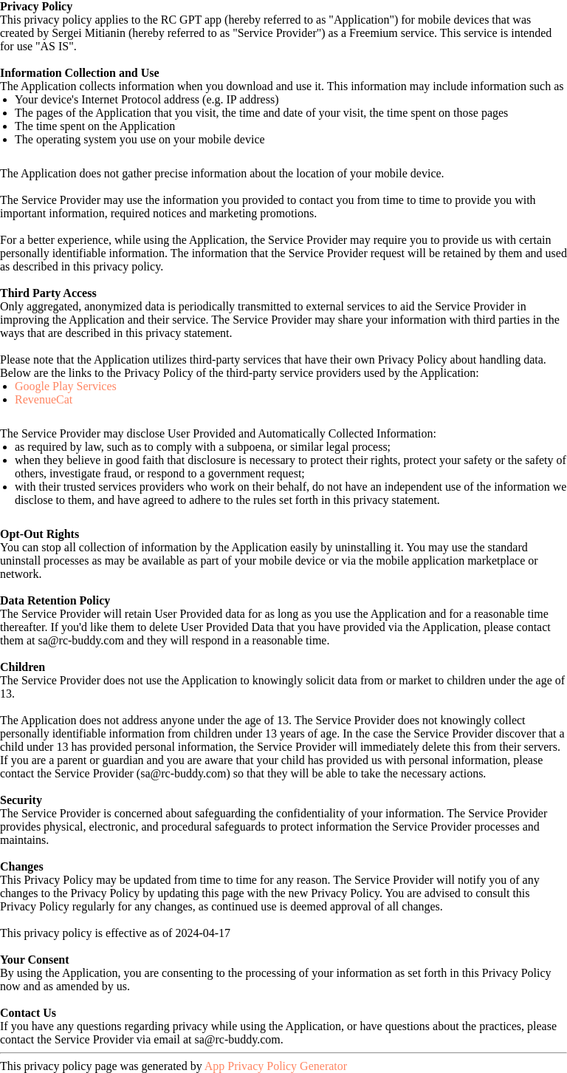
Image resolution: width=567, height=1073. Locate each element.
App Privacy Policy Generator (276, 1066)
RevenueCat (43, 399)
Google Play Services (66, 386)
